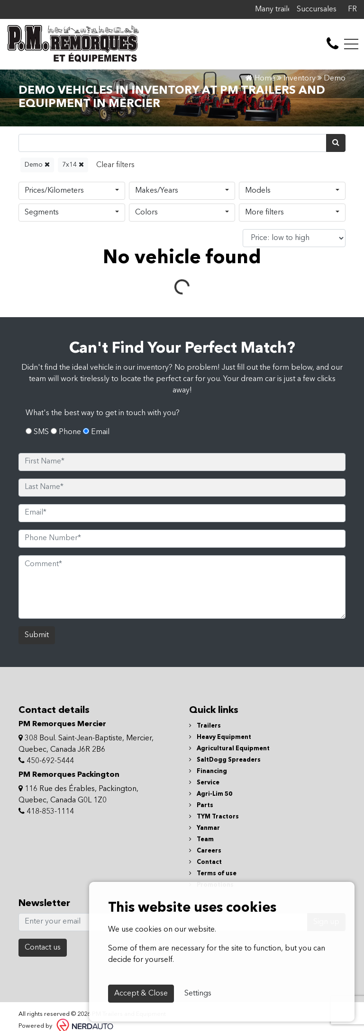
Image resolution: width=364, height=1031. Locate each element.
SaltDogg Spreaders (225, 735)
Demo (37, 164)
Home (260, 78)
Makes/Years (156, 191)
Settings (197, 993)
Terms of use (213, 849)
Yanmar (204, 803)
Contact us (43, 923)
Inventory (299, 78)
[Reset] (115, 165)
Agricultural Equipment (229, 724)
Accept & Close (141, 993)
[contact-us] (332, 44)
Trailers (205, 701)
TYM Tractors (214, 792)
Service (204, 758)
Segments (42, 212)
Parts (201, 781)
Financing (208, 747)
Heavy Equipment (220, 713)
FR (352, 9)
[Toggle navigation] (351, 44)
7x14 (73, 164)
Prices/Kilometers (54, 191)
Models (258, 191)
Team (201, 815)
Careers (205, 826)
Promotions (211, 860)
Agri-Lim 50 (210, 769)
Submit (37, 610)
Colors (146, 212)
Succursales (317, 9)
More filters (264, 212)
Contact (205, 838)
